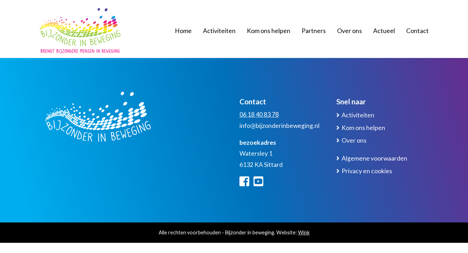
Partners (314, 30)
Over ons (349, 30)
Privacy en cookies (367, 171)
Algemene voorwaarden (374, 158)
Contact (417, 30)
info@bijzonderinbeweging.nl (279, 125)
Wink (304, 232)
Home (183, 30)
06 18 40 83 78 (259, 114)
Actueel (384, 30)
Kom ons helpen (268, 30)
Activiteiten (219, 30)
